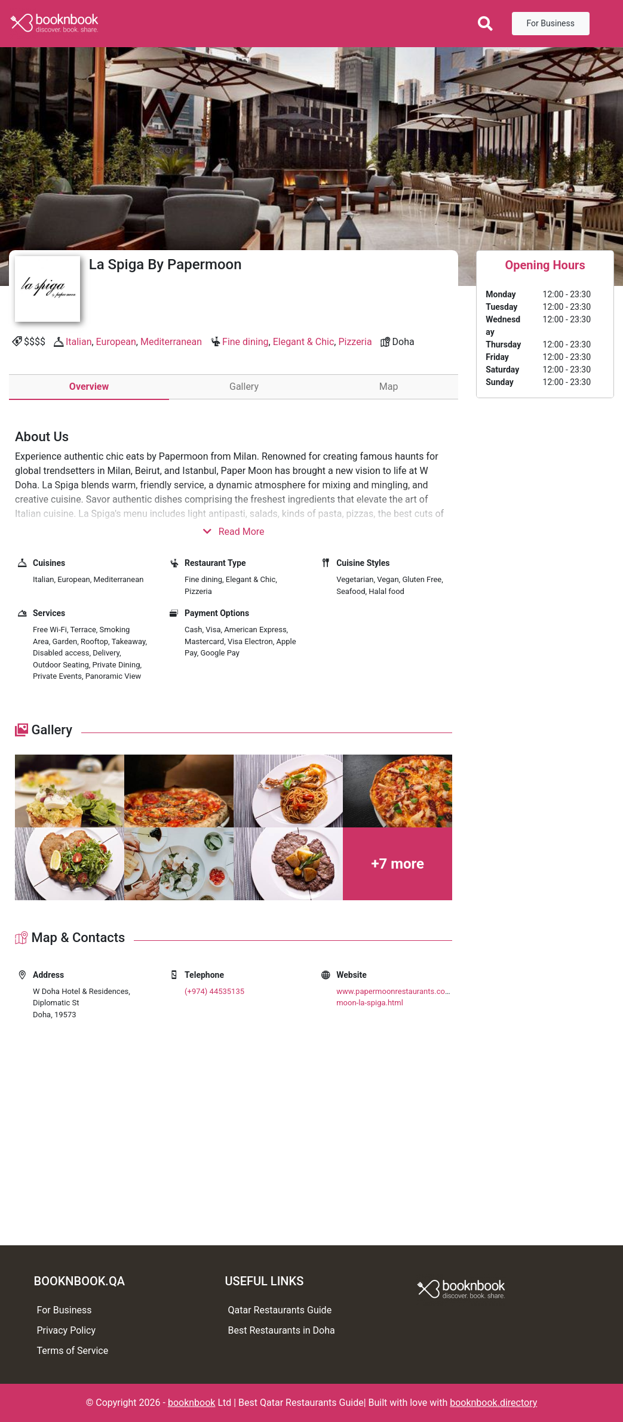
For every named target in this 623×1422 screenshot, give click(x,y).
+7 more (397, 863)
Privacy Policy (66, 1330)
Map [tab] (388, 386)
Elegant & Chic (303, 341)
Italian (79, 341)
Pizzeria (355, 341)
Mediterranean (171, 341)
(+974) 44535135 (214, 991)
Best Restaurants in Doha (281, 1330)
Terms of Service (73, 1350)
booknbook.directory (493, 1402)
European (116, 341)
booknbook (192, 1402)
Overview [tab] (89, 386)
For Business (551, 23)
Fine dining (245, 341)
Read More (234, 531)
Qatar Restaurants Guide (280, 1310)
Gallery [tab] (244, 386)
